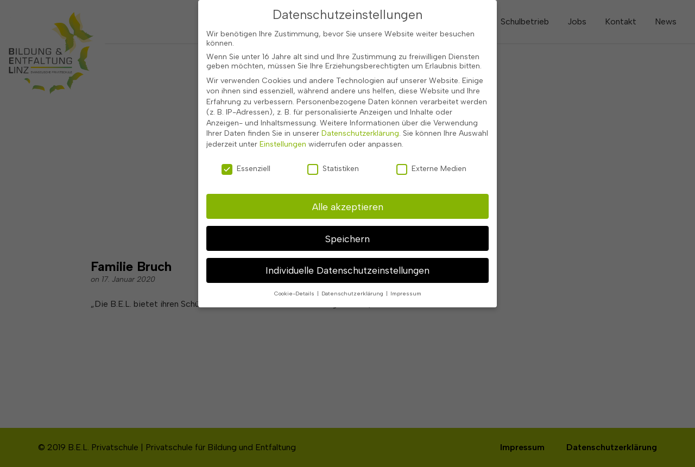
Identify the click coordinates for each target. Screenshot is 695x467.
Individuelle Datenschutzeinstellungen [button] (347, 252)
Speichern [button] (347, 220)
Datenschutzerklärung (360, 115)
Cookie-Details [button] (295, 275)
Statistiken (333, 150)
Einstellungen (283, 126)
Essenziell (246, 150)
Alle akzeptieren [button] (347, 188)
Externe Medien (431, 150)
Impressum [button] (405, 275)
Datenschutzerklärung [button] (353, 275)
